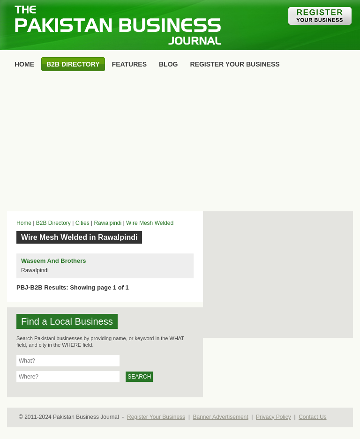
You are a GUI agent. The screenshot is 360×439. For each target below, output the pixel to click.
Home (23, 223)
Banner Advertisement (220, 417)
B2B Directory (53, 223)
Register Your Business (156, 417)
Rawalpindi (107, 223)
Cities (82, 223)
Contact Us (312, 417)
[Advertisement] (180, 143)
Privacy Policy (273, 417)
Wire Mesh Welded (149, 223)
